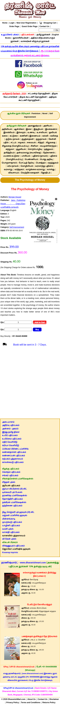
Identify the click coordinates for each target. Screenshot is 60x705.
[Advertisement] (30, 384)
